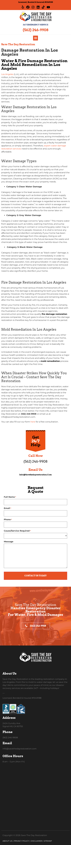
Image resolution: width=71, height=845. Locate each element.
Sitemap (48, 841)
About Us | (8, 841)
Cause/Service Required (17, 531)
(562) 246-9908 (35, 30)
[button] (35, 38)
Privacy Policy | (22, 841)
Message (8, 542)
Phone (8, 520)
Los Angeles (7, 74)
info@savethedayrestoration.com (35, 475)
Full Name (10, 497)
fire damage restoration (54, 314)
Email (7, 508)
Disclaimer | (37, 841)
